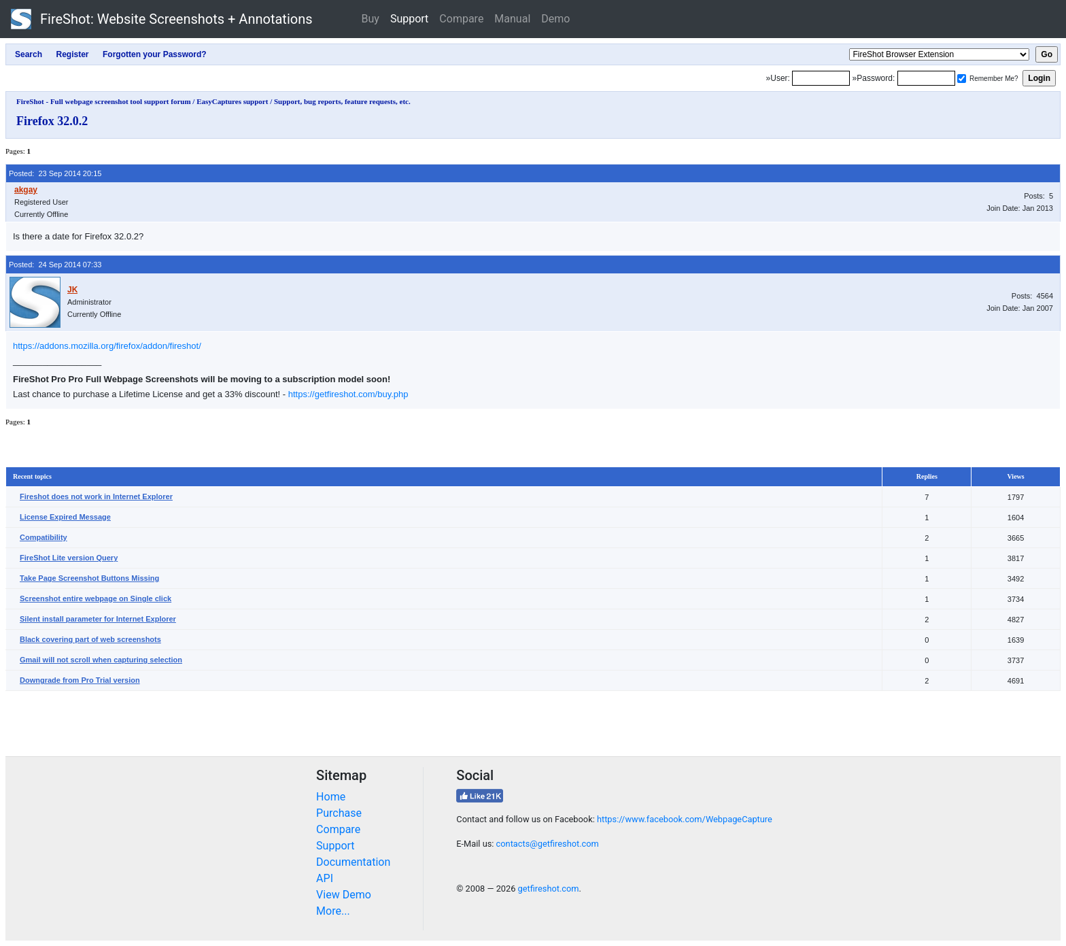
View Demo (343, 894)
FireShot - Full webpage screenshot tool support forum (103, 101)
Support (409, 18)
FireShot (162, 19)
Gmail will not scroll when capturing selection (101, 660)
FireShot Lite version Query (69, 558)
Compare (461, 18)
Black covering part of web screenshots (90, 639)
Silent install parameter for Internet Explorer (98, 619)
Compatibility (43, 537)
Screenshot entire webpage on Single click (95, 598)
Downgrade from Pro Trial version (80, 680)
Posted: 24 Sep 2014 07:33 (55, 264)
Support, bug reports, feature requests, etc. (342, 101)
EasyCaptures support (232, 101)
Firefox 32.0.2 (52, 121)
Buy (370, 18)
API (324, 878)
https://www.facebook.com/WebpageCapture (684, 819)
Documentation (353, 862)
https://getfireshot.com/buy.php (348, 394)
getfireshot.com (548, 888)
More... (333, 911)
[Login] (821, 78)
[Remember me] (961, 78)
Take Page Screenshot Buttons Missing (89, 578)
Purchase (339, 813)
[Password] (926, 78)
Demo (555, 18)
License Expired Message (65, 517)
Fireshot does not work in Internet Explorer (96, 496)
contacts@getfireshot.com (547, 844)
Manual (512, 18)
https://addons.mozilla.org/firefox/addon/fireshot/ (107, 346)
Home (330, 796)
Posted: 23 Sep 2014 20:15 (55, 173)
